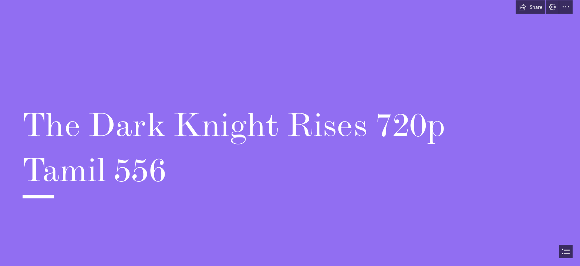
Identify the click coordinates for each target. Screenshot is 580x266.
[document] (290, 133)
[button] (530, 7)
